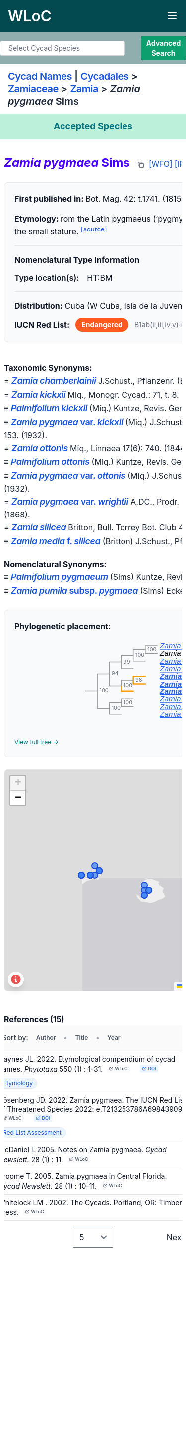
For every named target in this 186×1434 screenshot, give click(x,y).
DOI (149, 1068)
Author (46, 1037)
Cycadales (104, 76)
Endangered (102, 324)
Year (113, 1037)
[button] (17, 783)
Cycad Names (40, 76)
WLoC (118, 1068)
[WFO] (160, 164)
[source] (94, 229)
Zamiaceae (33, 89)
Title (81, 1037)
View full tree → (36, 742)
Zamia (84, 89)
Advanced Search (163, 48)
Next (175, 1237)
